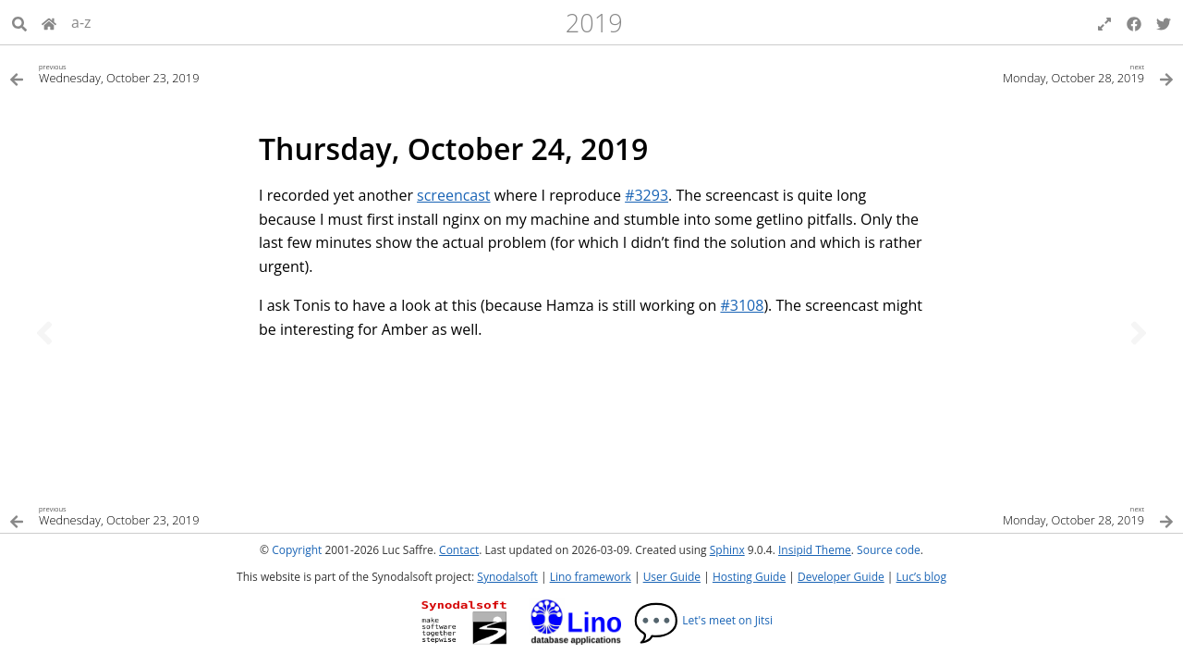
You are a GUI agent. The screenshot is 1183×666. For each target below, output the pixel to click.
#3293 (646, 195)
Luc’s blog (921, 577)
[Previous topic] (44, 333)
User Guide (672, 577)
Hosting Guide (749, 577)
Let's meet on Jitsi (703, 620)
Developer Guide (841, 577)
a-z (81, 22)
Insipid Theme (814, 550)
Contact (459, 550)
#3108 (741, 305)
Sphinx (727, 550)
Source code (889, 550)
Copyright (297, 550)
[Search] (19, 22)
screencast (454, 195)
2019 (594, 23)
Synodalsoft (507, 577)
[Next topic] (1138, 333)
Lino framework (590, 577)
